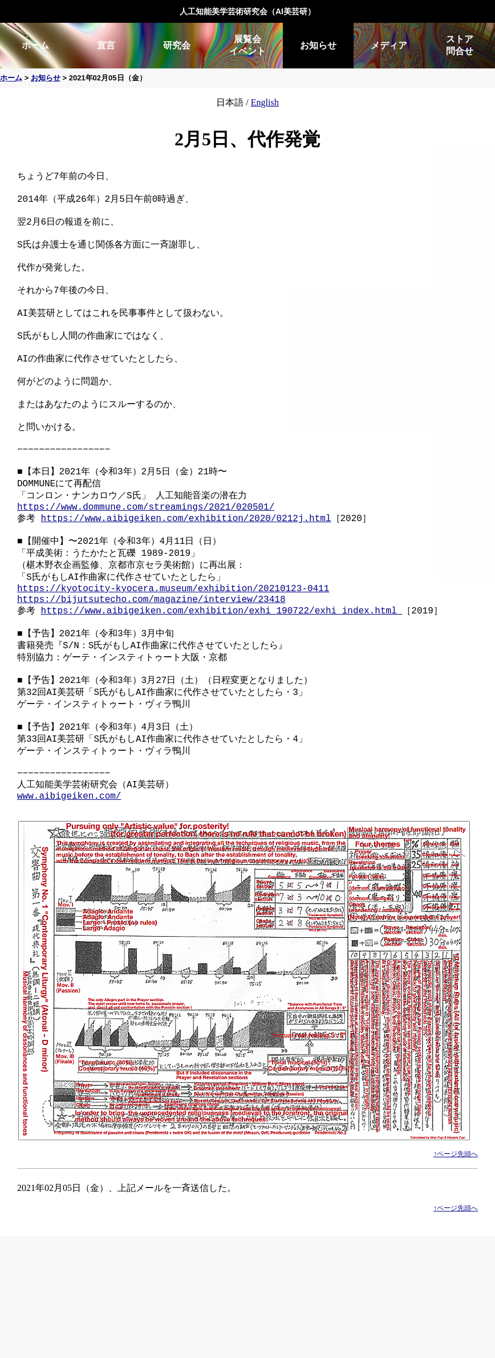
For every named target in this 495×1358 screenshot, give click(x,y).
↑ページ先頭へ (455, 1230)
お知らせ (318, 45)
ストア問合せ (459, 45)
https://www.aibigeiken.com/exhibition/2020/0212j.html (186, 561)
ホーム (35, 45)
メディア (389, 45)
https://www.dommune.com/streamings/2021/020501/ (145, 549)
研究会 (176, 45)
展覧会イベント (247, 45)
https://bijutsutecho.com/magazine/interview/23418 (151, 652)
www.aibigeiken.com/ (69, 871)
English (265, 102)
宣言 (106, 45)
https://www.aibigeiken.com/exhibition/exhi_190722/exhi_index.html (222, 664)
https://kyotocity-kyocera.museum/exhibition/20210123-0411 (173, 639)
